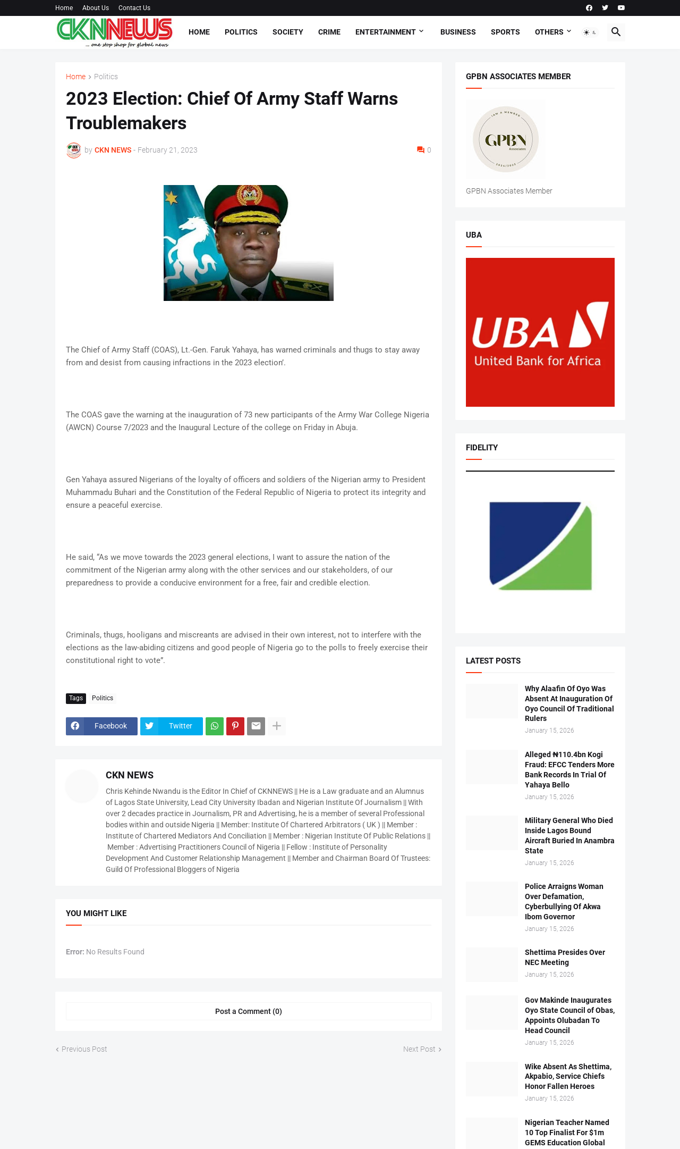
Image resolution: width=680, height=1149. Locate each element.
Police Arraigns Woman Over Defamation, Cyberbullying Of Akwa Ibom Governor (564, 901)
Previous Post (84, 1049)
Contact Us (134, 8)
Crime (329, 32)
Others (549, 32)
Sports (505, 32)
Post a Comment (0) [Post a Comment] (248, 1011)
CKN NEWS (130, 775)
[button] (590, 32)
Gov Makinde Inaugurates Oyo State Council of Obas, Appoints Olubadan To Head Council (570, 1015)
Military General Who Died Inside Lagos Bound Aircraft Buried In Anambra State (570, 835)
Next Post (419, 1049)
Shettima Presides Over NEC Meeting (565, 957)
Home (64, 8)
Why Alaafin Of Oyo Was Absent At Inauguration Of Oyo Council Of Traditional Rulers (569, 703)
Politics (241, 32)
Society (288, 32)
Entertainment (385, 32)
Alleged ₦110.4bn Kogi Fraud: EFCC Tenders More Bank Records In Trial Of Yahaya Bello (570, 769)
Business (458, 32)
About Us (95, 8)
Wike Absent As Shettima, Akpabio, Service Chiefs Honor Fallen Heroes (568, 1076)
